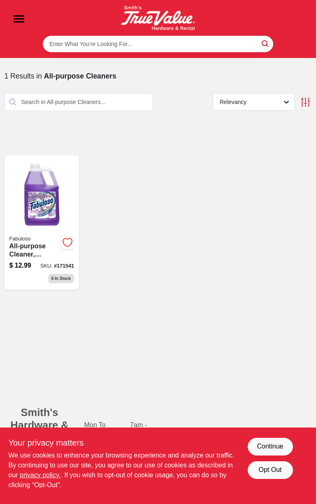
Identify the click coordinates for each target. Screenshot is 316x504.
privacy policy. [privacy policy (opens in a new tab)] (40, 475)
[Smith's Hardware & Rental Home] (158, 18)
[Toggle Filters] (305, 102)
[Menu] (19, 19)
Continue (270, 446)
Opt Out (269, 469)
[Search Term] (158, 44)
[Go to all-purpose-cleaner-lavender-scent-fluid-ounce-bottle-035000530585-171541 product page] (42, 222)
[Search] (266, 43)
